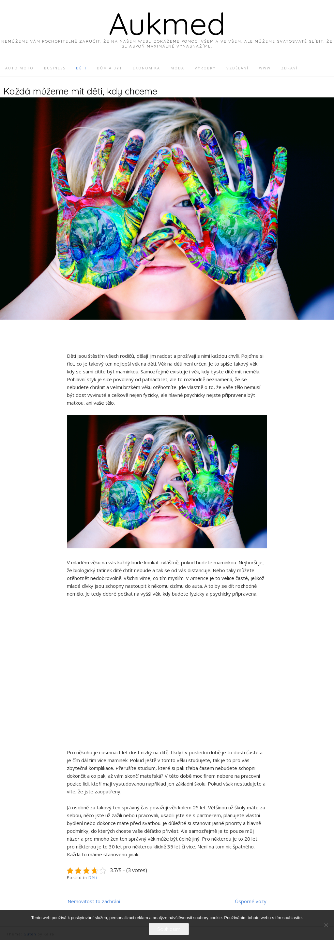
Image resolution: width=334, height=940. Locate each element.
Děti (92, 877)
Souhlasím (168, 929)
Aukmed (167, 23)
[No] (326, 925)
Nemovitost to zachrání (94, 901)
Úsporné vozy (250, 901)
